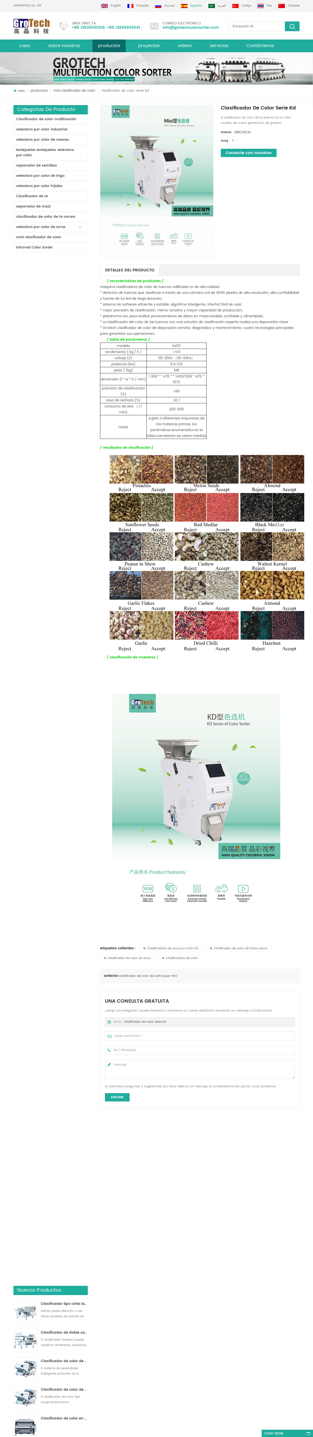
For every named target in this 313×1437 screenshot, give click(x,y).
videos (185, 45)
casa (24, 45)
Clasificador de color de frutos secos (238, 948)
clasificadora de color (180, 958)
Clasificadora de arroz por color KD (170, 948)
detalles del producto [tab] (130, 270)
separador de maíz (33, 206)
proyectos (149, 45)
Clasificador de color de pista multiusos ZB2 (64, 364)
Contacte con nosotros (249, 153)
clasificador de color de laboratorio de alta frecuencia (64, 564)
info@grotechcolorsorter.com (191, 28)
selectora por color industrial (41, 129)
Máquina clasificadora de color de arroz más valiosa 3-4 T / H (64, 593)
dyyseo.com (161, 1429)
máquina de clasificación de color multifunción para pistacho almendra (94, 1364)
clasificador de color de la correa (45, 216)
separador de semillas (36, 165)
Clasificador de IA (32, 196)
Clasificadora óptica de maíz (170, 1338)
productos (109, 45)
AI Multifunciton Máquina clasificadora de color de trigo (64, 535)
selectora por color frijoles (39, 186)
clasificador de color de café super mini (148, 976)
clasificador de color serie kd (145, 1022)
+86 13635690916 (88, 28)
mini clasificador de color (74, 90)
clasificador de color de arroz (127, 958)
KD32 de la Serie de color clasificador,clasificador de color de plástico (64, 478)
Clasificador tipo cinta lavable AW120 (64, 278)
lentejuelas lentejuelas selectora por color (45, 152)
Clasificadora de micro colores (192, 1214)
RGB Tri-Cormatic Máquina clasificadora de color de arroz (64, 507)
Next (15, 1235)
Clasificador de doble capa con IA (64, 307)
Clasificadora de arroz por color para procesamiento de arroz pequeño (64, 421)
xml (16, 1315)
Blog (16, 1306)
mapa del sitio (23, 1332)
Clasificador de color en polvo (64, 393)
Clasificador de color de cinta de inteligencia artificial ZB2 (64, 335)
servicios (219, 45)
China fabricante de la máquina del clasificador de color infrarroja (64, 450)
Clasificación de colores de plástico (175, 1346)
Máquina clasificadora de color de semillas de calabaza (266, 1214)
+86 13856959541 (123, 28)
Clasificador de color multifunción (46, 119)
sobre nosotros (64, 45)
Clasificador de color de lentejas (173, 1320)
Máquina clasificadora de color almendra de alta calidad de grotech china (92, 1331)
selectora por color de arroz (41, 227)
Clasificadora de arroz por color (172, 1297)
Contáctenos (260, 45)
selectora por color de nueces (42, 139)
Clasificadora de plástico (167, 1329)
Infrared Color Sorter (34, 247)
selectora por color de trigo (40, 175)
